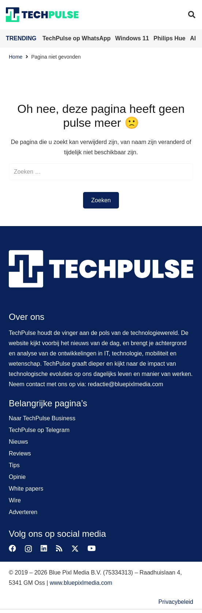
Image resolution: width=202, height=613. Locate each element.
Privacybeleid (175, 602)
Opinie (17, 477)
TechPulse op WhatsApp (77, 38)
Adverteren (23, 512)
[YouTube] (91, 548)
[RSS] (59, 548)
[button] (192, 14)
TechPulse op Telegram (39, 430)
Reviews (20, 453)
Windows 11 (133, 38)
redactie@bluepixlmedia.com (125, 384)
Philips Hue (170, 38)
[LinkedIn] (44, 548)
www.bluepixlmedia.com (81, 583)
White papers (26, 488)
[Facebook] (12, 548)
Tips (14, 465)
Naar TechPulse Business (42, 418)
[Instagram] (28, 549)
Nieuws (18, 442)
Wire (15, 500)
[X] (75, 549)
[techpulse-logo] (42, 14)
